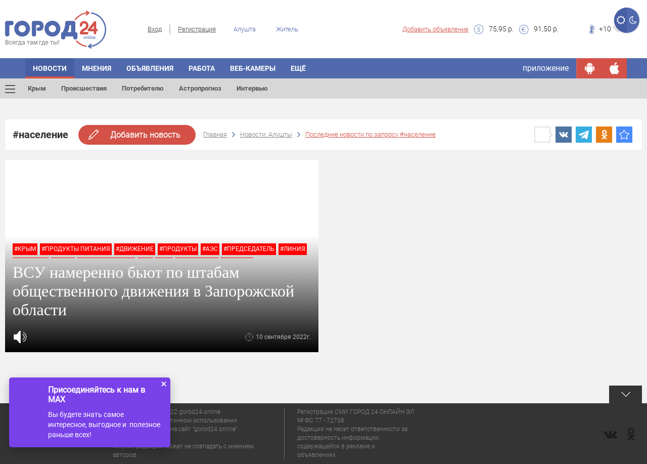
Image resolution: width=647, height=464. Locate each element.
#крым (25, 248)
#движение (135, 248)
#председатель (248, 248)
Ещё (298, 68)
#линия (292, 248)
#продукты (178, 248)
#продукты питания (75, 248)
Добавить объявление (435, 29)
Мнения (96, 68)
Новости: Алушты (266, 134)
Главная (215, 134)
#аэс (210, 248)
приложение (546, 68)
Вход (155, 29)
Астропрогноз (200, 88)
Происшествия (84, 88)
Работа (202, 68)
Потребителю (143, 88)
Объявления (149, 68)
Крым (37, 88)
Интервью (252, 88)
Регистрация (197, 29)
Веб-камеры (252, 68)
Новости (50, 68)
